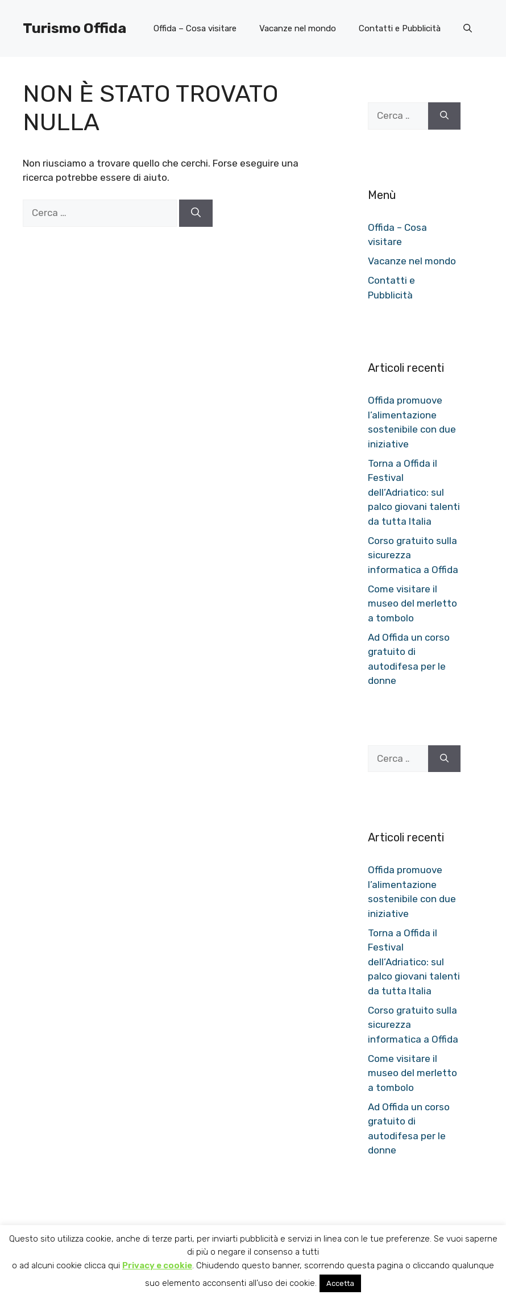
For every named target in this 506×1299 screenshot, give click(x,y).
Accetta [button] (340, 1283)
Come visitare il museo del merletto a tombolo (412, 603)
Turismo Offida (74, 28)
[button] (467, 28)
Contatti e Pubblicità (400, 28)
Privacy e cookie (157, 1265)
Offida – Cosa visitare (195, 28)
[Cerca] (196, 213)
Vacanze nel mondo (297, 28)
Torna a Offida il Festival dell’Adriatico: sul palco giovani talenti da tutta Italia (414, 492)
